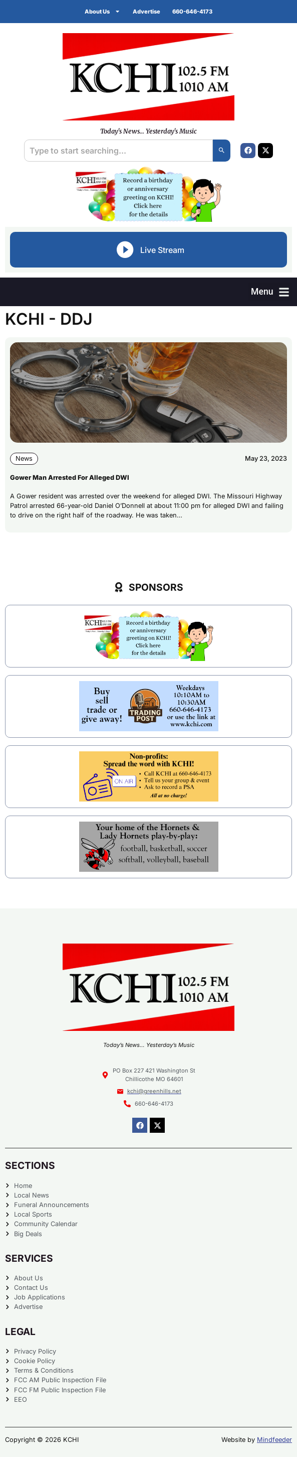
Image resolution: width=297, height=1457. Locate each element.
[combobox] (118, 151)
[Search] (221, 151)
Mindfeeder (274, 1439)
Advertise (146, 11)
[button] (270, 292)
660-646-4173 (192, 11)
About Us (102, 11)
